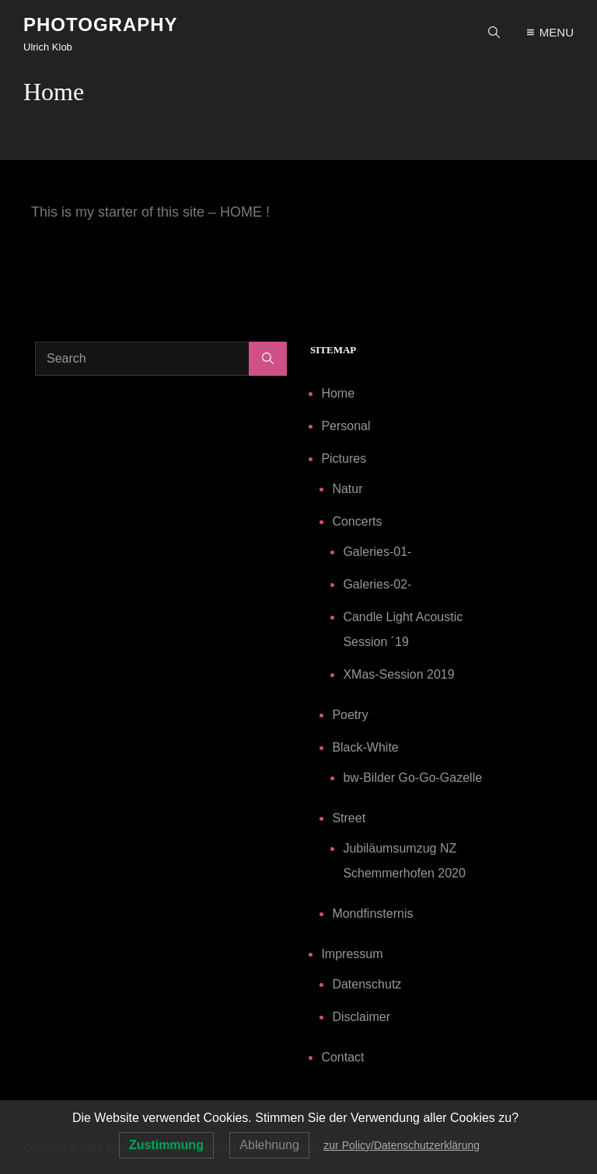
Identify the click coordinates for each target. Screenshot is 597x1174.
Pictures (343, 458)
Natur (347, 488)
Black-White (365, 747)
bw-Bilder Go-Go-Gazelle (412, 777)
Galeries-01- (377, 551)
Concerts (357, 521)
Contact (342, 1057)
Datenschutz (366, 984)
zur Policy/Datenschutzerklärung (401, 1145)
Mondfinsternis (372, 913)
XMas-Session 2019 (398, 674)
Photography (100, 24)
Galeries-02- (377, 584)
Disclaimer (361, 1016)
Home (337, 393)
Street (348, 818)
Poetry (350, 714)
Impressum (351, 953)
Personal (345, 425)
